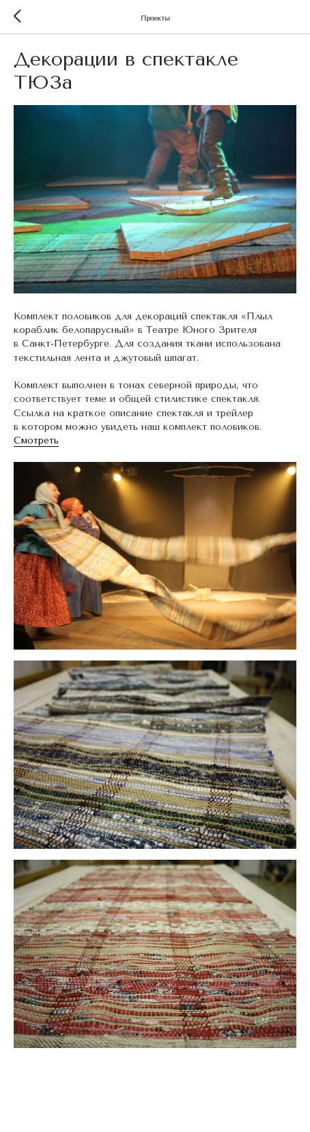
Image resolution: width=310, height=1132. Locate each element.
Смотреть (36, 440)
